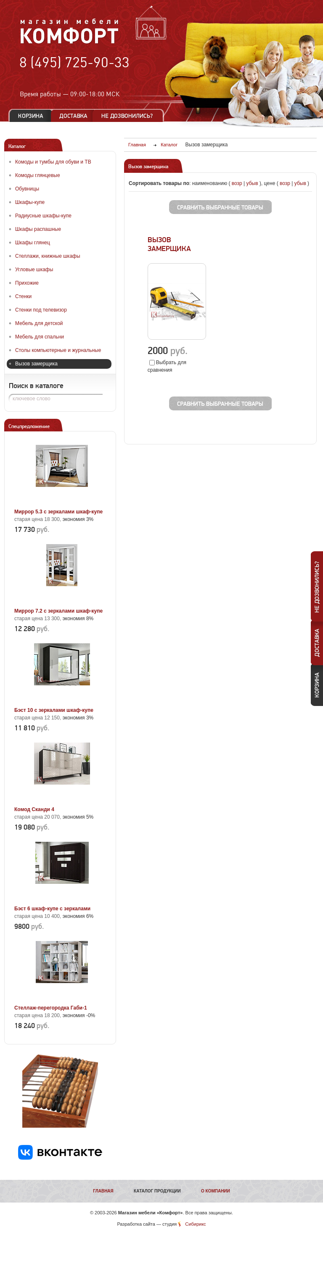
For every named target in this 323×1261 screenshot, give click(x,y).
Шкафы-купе (30, 202)
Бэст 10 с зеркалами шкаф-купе (53, 710)
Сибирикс (195, 1224)
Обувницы (27, 189)
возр (237, 183)
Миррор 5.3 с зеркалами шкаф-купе (58, 512)
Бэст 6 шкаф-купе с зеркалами (52, 909)
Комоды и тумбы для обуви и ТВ (53, 162)
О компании (215, 1191)
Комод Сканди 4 (34, 809)
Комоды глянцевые (37, 175)
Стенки (23, 296)
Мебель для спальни (39, 337)
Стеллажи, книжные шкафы (47, 256)
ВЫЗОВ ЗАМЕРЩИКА (169, 244)
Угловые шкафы (34, 269)
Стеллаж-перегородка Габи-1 (50, 1008)
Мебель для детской (39, 323)
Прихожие (27, 283)
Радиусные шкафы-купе (43, 216)
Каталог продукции (157, 1191)
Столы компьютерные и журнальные (58, 350)
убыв (252, 183)
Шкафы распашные (38, 229)
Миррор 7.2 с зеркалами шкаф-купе (58, 611)
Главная (103, 1191)
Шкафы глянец (32, 243)
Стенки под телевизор (41, 310)
